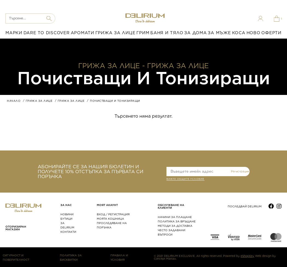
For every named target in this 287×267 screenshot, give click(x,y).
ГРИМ (142, 32)
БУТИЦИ (66, 218)
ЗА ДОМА (195, 32)
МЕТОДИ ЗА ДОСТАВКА (175, 225)
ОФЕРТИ (271, 32)
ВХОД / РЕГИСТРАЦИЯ (113, 214)
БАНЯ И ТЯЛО (166, 32)
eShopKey (247, 255)
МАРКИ (13, 32)
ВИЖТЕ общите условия (185, 179)
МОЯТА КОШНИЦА (110, 218)
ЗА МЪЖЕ (219, 32)
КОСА (238, 32)
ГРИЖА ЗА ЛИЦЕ (115, 32)
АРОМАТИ (82, 32)
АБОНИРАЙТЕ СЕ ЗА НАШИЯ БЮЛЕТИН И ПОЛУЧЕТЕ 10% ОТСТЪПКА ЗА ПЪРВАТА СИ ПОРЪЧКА (90, 171)
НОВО (253, 32)
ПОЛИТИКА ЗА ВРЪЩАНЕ (177, 221)
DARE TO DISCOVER (47, 32)
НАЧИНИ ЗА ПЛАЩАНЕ (175, 217)
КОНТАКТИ (68, 231)
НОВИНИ (67, 214)
